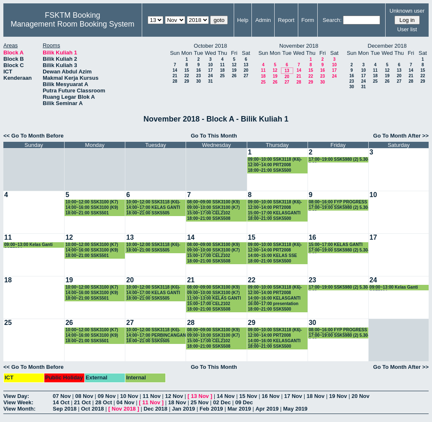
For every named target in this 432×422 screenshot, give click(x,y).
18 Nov (316, 396)
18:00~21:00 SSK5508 (208, 218)
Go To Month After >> (401, 136)
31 (210, 81)
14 (175, 70)
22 (186, 75)
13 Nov (200, 396)
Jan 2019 (183, 409)
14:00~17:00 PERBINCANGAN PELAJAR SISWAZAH (156, 335)
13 (245, 64)
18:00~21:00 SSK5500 (270, 170)
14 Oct (61, 402)
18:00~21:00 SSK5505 (148, 213)
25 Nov (200, 402)
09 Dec (244, 402)
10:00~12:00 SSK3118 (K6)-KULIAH (153, 202)
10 (210, 64)
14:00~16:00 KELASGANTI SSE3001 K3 (274, 341)
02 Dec (222, 402)
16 (198, 70)
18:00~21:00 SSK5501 (87, 213)
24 (210, 75)
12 (234, 64)
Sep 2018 (64, 409)
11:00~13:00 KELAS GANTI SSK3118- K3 (214, 298)
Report (286, 20)
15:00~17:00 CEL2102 (208, 213)
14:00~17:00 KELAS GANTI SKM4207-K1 (153, 208)
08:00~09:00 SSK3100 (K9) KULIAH (213, 202)
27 (245, 75)
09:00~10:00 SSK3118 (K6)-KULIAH (275, 159)
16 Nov (271, 396)
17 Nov (293, 396)
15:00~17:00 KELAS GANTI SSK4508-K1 (336, 245)
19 (234, 70)
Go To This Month (214, 136)
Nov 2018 (124, 409)
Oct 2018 (92, 409)
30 (198, 81)
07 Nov (62, 396)
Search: (332, 20)
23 (198, 75)
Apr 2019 (266, 409)
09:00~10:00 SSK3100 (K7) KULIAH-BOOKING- (213, 208)
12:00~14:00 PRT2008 (269, 164)
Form (307, 20)
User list (407, 29)
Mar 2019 (239, 409)
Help (242, 20)
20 (245, 70)
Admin (263, 20)
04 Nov (125, 402)
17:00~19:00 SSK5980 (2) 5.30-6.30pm (339, 159)
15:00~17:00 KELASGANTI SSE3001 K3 (274, 213)
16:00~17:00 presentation (273, 303)
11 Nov (152, 396)
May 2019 (295, 409)
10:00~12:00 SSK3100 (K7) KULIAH (91, 202)
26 (234, 75)
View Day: (16, 396)
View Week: (18, 402)
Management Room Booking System (72, 24)
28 (175, 81)
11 (222, 64)
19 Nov (338, 396)
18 (222, 70)
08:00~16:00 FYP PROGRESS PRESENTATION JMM (338, 202)
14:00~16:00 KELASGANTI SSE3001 (274, 298)
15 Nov (248, 396)
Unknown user (406, 11)
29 (186, 81)
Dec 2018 (155, 409)
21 (175, 75)
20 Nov (360, 396)
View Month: (19, 409)
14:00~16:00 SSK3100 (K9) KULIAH (91, 208)
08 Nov (84, 396)
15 (186, 70)
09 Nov (107, 396)
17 (210, 70)
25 (222, 75)
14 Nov (226, 396)
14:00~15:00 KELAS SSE (272, 255)
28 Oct (103, 402)
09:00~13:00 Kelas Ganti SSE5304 (28, 245)
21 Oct (82, 402)
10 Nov (129, 396)
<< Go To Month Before (33, 136)
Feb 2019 (211, 409)
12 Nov (174, 396)
